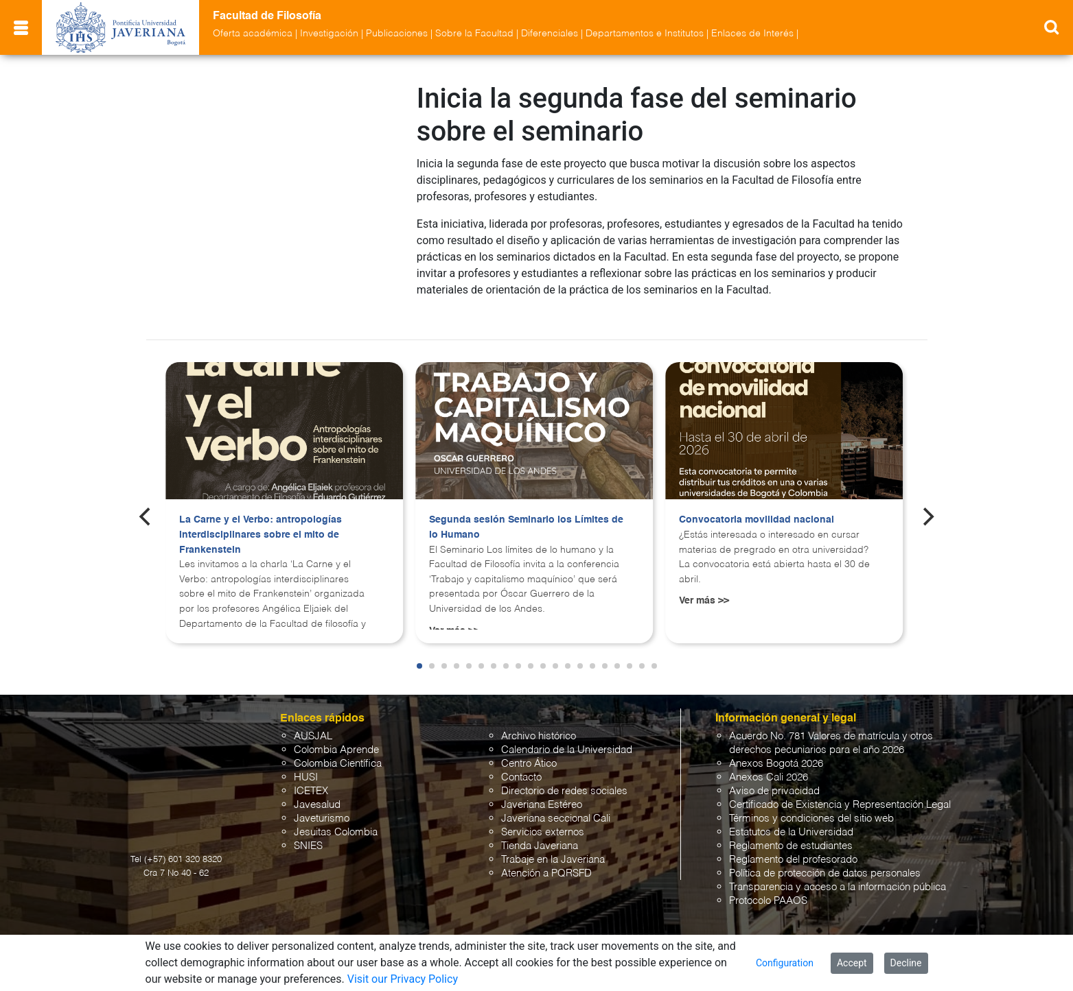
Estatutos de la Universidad (791, 820)
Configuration (785, 962)
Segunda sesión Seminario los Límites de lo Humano (526, 515)
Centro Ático (529, 751)
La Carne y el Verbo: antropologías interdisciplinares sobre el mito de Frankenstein (260, 522)
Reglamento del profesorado (793, 847)
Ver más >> (704, 588)
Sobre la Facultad (474, 33)
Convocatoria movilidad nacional (756, 507)
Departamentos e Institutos (645, 33)
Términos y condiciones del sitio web (811, 806)
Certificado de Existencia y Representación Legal (840, 792)
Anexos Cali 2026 (768, 765)
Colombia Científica (338, 751)
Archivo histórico (538, 724)
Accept (852, 962)
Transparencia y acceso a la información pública (837, 875)
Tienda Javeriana (539, 833)
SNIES (308, 833)
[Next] (927, 504)
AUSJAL (313, 724)
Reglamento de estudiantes (791, 833)
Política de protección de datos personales (825, 861)
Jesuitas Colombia (336, 820)
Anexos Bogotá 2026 (776, 751)
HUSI (306, 765)
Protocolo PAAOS (768, 888)
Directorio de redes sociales (564, 779)
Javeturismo (321, 806)
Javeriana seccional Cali (555, 806)
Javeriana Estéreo (541, 792)
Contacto (521, 765)
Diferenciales (549, 33)
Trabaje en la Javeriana (553, 847)
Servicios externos (542, 820)
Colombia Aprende (336, 737)
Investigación (329, 33)
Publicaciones (397, 33)
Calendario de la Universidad (566, 737)
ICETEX (311, 779)
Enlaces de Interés (752, 33)
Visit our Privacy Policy (402, 979)
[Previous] (146, 504)
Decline (906, 962)
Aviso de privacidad (774, 779)
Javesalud (317, 792)
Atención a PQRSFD (546, 861)
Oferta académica (252, 33)
